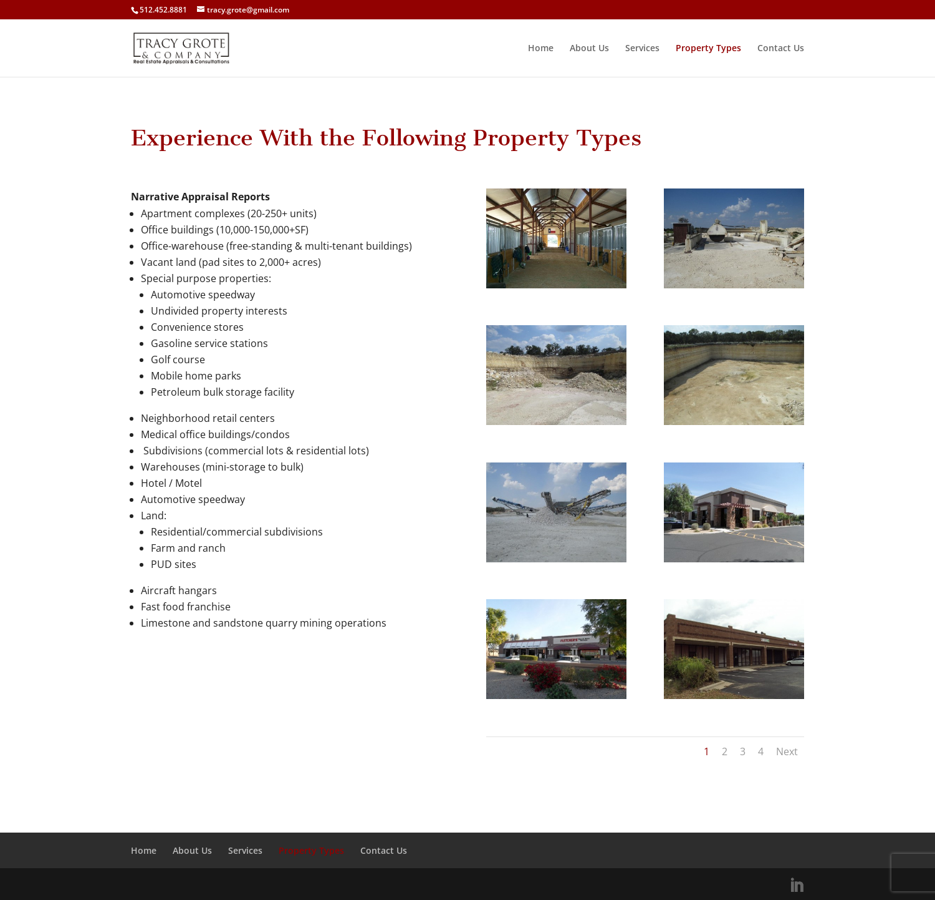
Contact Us (780, 49)
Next (787, 751)
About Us (589, 49)
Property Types (708, 49)
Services (642, 49)
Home (541, 49)
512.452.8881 (163, 9)
